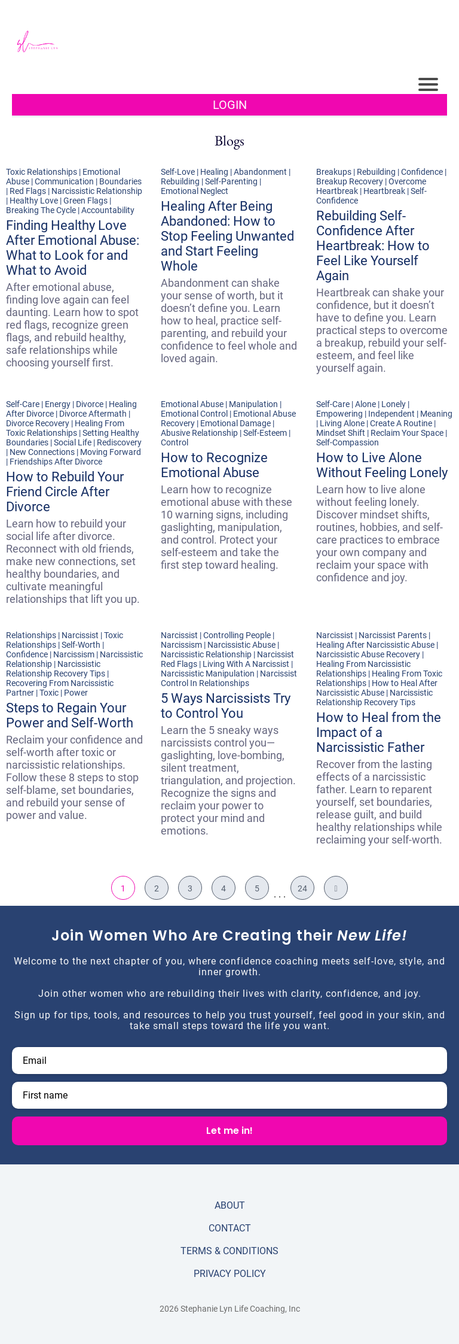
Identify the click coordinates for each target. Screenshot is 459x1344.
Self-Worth (81, 645)
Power (76, 692)
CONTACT (230, 1228)
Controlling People (237, 635)
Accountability (107, 210)
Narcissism (73, 654)
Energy (58, 404)
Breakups (333, 172)
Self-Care (22, 404)
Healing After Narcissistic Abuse (375, 645)
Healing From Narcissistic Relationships (363, 668)
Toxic (49, 692)
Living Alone (342, 423)
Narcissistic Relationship (96, 191)
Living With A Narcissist (246, 664)
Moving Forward (110, 452)
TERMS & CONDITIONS (229, 1251)
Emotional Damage (235, 423)
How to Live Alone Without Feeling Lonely (382, 465)
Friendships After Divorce (56, 461)
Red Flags (28, 191)
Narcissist (80, 635)
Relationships (31, 635)
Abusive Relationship (199, 433)
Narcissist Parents (393, 635)
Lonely (393, 404)
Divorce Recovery (37, 423)
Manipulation (253, 404)
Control (174, 442)
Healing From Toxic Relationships (65, 428)
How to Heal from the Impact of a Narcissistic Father (378, 732)
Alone (365, 404)
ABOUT (230, 1205)
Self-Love (178, 172)
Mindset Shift (340, 433)
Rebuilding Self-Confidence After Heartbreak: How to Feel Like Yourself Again (373, 245)
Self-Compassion (347, 442)
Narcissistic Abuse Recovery (368, 654)
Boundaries (120, 181)
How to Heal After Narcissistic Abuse (376, 687)
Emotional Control (194, 413)
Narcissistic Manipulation (208, 673)
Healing (214, 172)
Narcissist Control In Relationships (229, 678)
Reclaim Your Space (407, 433)
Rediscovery (119, 442)
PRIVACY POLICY (230, 1273)
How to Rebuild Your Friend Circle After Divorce (65, 491)
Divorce (89, 404)
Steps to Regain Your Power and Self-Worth (69, 715)
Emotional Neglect (194, 191)
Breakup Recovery (349, 181)
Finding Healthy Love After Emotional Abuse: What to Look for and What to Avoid (72, 248)
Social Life (72, 442)
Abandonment (260, 172)
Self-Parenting (231, 181)
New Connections (42, 452)
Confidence (422, 172)
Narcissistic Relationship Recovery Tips (55, 668)
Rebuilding (180, 181)
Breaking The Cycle (41, 210)
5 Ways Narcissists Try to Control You (225, 706)
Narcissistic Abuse (241, 645)
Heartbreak (384, 191)
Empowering (339, 413)
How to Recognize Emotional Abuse (214, 465)
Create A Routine (401, 423)
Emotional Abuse (192, 404)
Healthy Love (34, 200)
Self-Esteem (265, 433)
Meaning (436, 413)
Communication (64, 181)
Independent (391, 413)
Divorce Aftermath (93, 413)
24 (302, 888)
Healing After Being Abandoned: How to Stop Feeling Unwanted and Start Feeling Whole (227, 236)
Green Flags (85, 200)
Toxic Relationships (41, 172)
